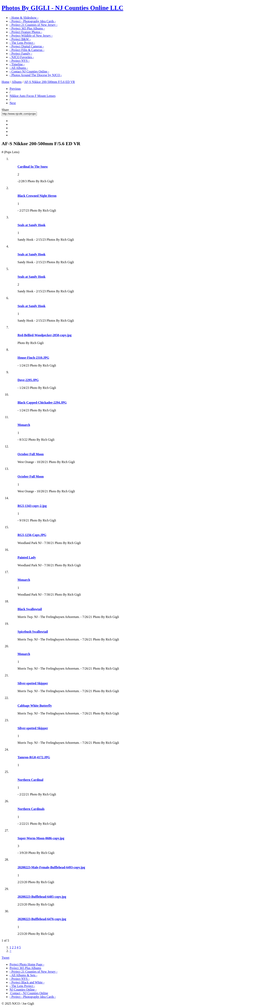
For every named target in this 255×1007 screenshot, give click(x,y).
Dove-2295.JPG (28, 380)
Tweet (5, 957)
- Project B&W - (20, 39)
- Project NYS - (19, 60)
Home (5, 82)
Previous (15, 88)
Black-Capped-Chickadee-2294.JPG (42, 402)
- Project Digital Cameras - (27, 46)
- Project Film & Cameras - (27, 50)
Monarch (24, 425)
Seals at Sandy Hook (31, 225)
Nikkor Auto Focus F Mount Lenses (33, 96)
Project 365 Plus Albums (25, 968)
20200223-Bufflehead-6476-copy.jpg (42, 919)
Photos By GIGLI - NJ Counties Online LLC (62, 7)
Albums (17, 82)
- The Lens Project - (22, 42)
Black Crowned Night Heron (37, 195)
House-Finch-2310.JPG (33, 357)
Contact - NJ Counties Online (29, 993)
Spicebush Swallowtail (33, 631)
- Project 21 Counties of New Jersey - (33, 25)
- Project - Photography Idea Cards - (33, 21)
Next (13, 103)
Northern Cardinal (30, 779)
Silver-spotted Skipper (33, 683)
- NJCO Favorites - (22, 57)
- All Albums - (19, 68)
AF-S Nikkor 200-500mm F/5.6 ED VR (49, 82)
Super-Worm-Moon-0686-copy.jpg (41, 838)
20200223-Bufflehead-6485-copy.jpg (42, 896)
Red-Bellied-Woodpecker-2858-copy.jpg (45, 335)
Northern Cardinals (31, 809)
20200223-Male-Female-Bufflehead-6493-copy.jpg (51, 867)
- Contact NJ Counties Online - (29, 71)
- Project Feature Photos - (26, 32)
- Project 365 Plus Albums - (27, 28)
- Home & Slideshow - (24, 17)
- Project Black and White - (27, 982)
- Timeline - (17, 64)
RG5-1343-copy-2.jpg (32, 505)
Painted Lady (27, 557)
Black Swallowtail (30, 609)
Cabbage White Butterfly (35, 705)
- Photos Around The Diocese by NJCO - (36, 75)
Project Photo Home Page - (27, 964)
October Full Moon (31, 454)
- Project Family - (21, 53)
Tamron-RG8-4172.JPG (34, 757)
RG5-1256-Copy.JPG (32, 535)
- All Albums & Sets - (23, 975)
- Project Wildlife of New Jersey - (31, 35)
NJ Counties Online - (23, 989)
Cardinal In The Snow (33, 166)
